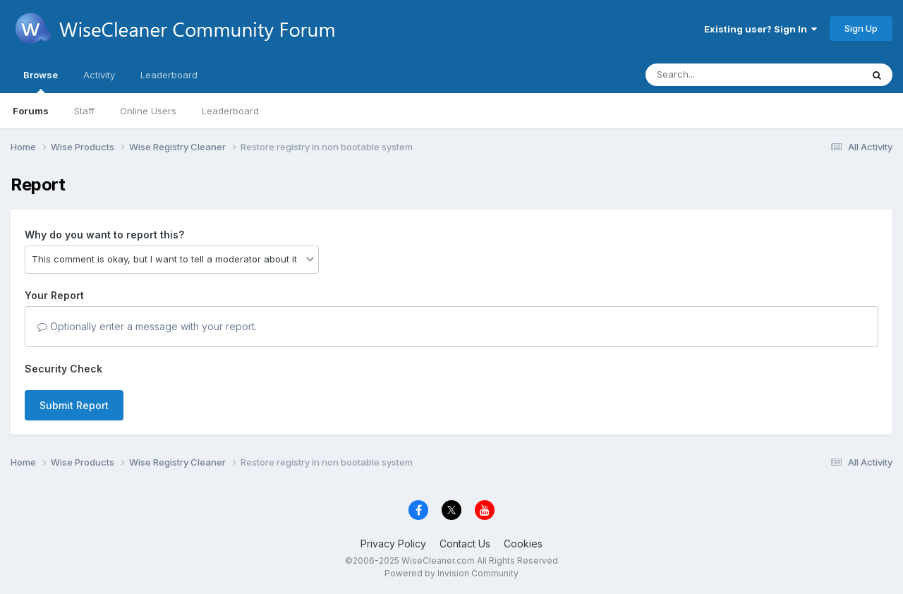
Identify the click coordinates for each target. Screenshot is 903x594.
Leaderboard (230, 110)
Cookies (523, 544)
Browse (40, 81)
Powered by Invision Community (451, 573)
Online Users (148, 110)
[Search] (715, 74)
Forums (31, 110)
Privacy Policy (393, 544)
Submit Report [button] (74, 405)
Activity (99, 74)
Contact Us (465, 544)
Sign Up (861, 28)
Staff (84, 110)
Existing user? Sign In (760, 29)
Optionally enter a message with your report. (147, 326)
